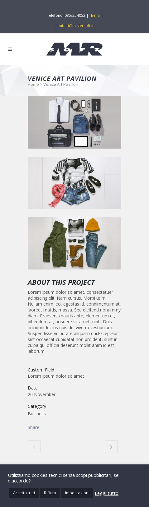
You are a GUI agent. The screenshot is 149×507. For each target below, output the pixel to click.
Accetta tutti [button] (24, 492)
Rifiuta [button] (50, 492)
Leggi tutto (106, 493)
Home (33, 84)
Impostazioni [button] (77, 492)
